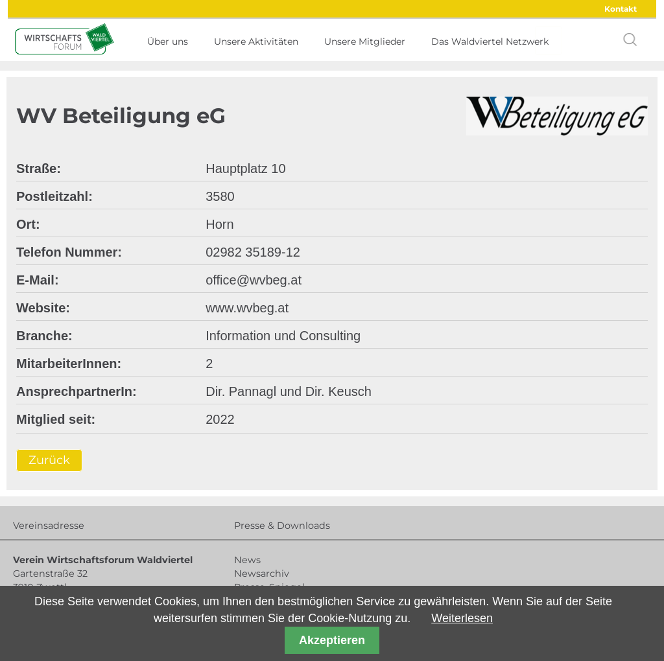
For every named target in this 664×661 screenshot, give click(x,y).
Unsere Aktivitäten (256, 41)
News (247, 560)
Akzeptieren (332, 640)
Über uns (167, 41)
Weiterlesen (462, 618)
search (630, 39)
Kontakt (620, 9)
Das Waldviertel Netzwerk (490, 41)
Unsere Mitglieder (364, 41)
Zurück (49, 460)
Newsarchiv (261, 573)
